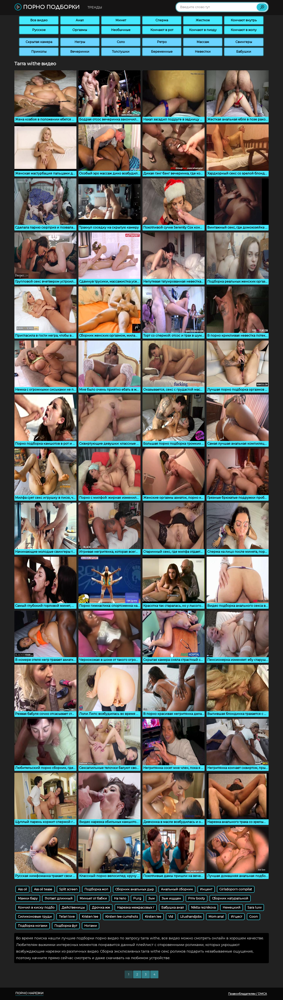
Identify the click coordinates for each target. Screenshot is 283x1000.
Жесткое (203, 20)
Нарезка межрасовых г (135, 907)
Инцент (206, 889)
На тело (120, 898)
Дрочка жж (101, 907)
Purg (137, 898)
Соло (121, 42)
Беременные (162, 51)
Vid (170, 916)
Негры (80, 42)
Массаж (203, 42)
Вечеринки (79, 51)
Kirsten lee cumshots (121, 916)
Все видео (39, 20)
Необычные (120, 30)
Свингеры (243, 42)
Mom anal (216, 916)
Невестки (203, 51)
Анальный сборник (177, 889)
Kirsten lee (153, 916)
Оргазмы (79, 30)
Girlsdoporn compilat (235, 889)
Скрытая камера (39, 42)
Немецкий (231, 907)
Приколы (39, 51)
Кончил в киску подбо (36, 907)
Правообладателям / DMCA (247, 994)
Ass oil (22, 889)
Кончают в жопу (244, 30)
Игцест (236, 916)
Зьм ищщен (171, 898)
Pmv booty (196, 898)
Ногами (90, 926)
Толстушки (120, 51)
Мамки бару (28, 898)
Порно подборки (47, 7)
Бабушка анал (172, 907)
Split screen (68, 889)
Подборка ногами (32, 926)
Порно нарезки (29, 993)
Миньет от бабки (93, 898)
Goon (253, 916)
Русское (39, 30)
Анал (80, 20)
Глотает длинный (59, 898)
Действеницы (73, 907)
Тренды (95, 7)
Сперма (161, 20)
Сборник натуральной (230, 898)
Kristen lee (90, 916)
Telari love (67, 916)
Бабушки (243, 51)
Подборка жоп (96, 889)
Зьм (151, 898)
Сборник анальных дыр (134, 889)
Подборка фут (65, 926)
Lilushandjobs (190, 916)
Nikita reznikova (203, 907)
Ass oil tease (43, 889)
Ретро (162, 42)
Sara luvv (254, 907)
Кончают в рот (161, 30)
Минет (120, 20)
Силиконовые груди (35, 916)
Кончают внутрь (244, 20)
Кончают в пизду (203, 30)
